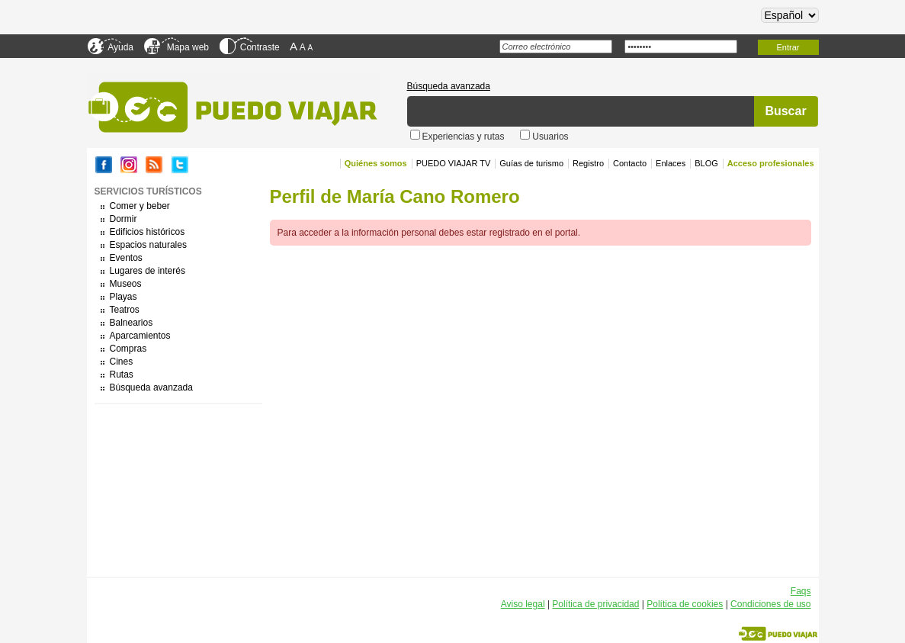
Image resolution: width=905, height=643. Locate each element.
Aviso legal (523, 604)
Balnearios (131, 322)
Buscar (785, 110)
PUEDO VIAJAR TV (453, 163)
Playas (123, 296)
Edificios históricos (147, 232)
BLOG (706, 163)
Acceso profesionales (770, 163)
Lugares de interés (147, 270)
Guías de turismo (531, 163)
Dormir (123, 219)
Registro (588, 163)
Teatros (125, 309)
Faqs (801, 591)
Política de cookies (685, 604)
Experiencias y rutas (464, 136)
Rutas (121, 374)
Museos (126, 283)
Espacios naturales (148, 245)
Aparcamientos (140, 335)
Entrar (788, 47)
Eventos (126, 257)
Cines (121, 361)
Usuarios (550, 136)
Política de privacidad (595, 604)
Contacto (630, 163)
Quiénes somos (376, 163)
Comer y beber (140, 206)
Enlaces (670, 163)
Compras (128, 348)
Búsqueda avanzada (448, 86)
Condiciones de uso (770, 604)
